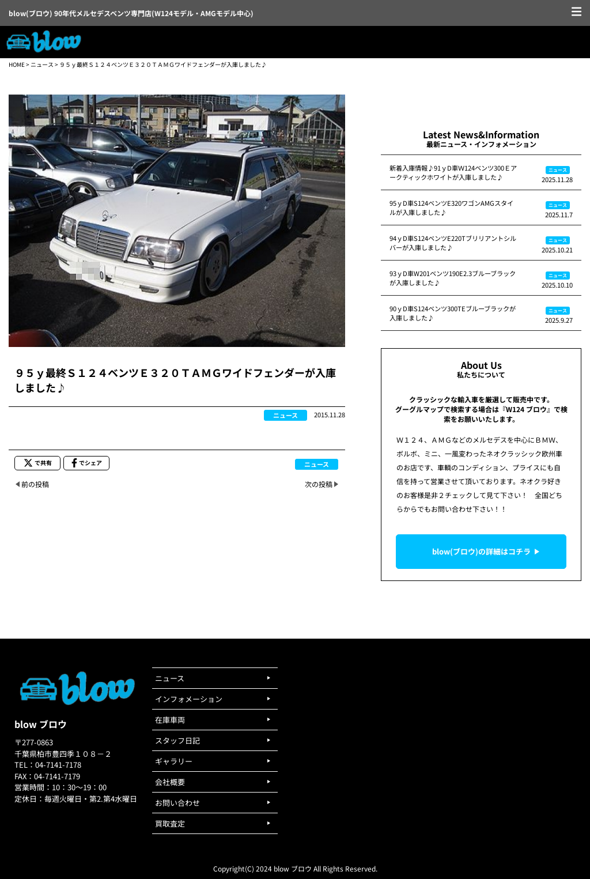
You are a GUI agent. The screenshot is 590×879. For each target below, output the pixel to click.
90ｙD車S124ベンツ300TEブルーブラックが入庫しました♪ (452, 313)
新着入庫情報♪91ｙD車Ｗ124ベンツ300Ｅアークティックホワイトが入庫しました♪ (453, 172)
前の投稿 (35, 484)
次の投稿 (318, 484)
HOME (17, 64)
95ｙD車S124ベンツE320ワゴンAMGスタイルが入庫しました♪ (451, 207)
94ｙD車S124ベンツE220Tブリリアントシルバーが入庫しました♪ (452, 242)
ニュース (42, 64)
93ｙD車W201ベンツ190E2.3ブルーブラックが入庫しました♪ (452, 278)
